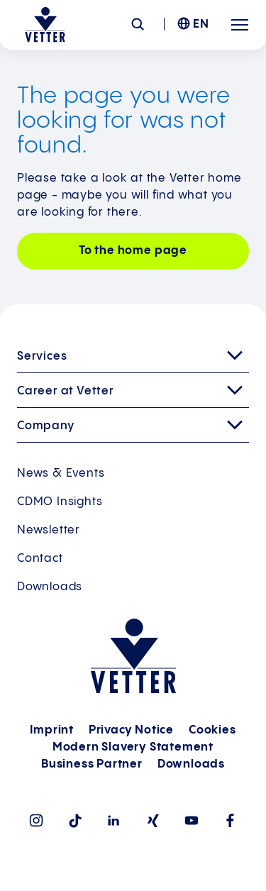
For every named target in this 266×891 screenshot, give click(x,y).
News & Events (60, 473)
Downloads (49, 587)
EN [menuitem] (201, 24)
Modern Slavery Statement (133, 747)
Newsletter (48, 530)
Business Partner (92, 764)
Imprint (52, 730)
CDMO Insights (59, 502)
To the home (133, 251)
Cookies (212, 730)
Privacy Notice (131, 730)
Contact (40, 559)
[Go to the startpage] (45, 25)
